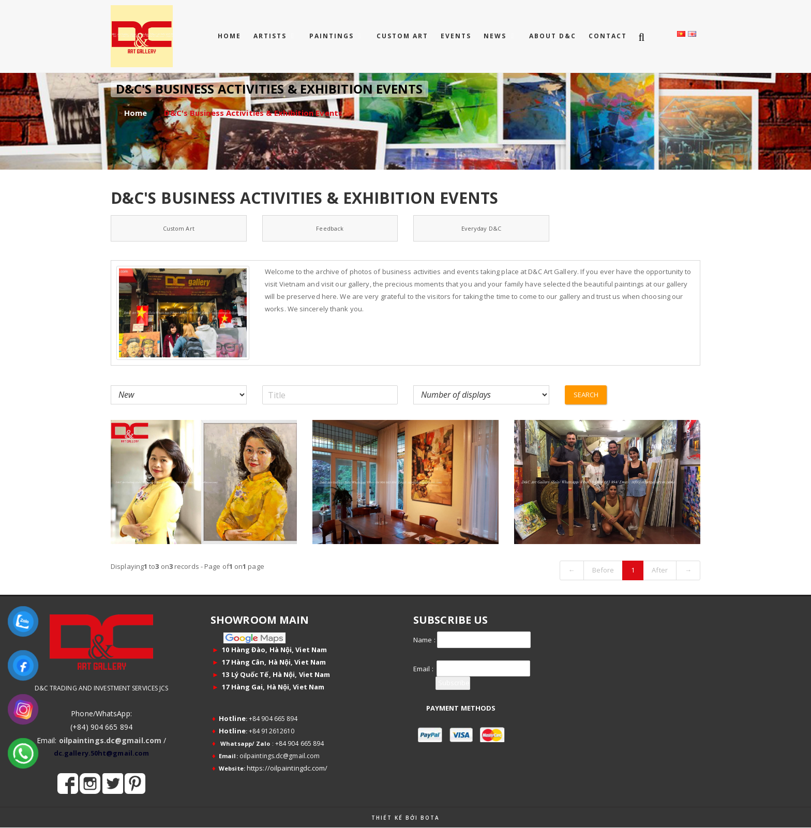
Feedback (329, 228)
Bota (430, 817)
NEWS (496, 36)
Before (603, 570)
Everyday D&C (481, 228)
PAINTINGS (332, 36)
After (660, 570)
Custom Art (178, 228)
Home (229, 36)
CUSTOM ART (402, 36)
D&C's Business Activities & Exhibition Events (253, 113)
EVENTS (456, 36)
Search (586, 394)
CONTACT (608, 36)
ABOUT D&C (552, 36)
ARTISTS (271, 36)
